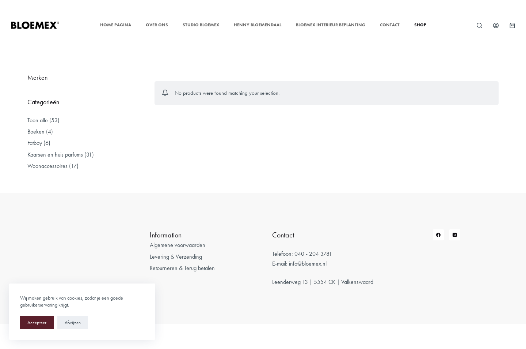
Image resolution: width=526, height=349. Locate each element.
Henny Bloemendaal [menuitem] (257, 25)
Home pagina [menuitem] (115, 25)
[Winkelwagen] (512, 25)
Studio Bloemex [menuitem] (201, 25)
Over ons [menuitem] (157, 25)
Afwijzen (73, 322)
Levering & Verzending (176, 256)
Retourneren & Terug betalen (182, 268)
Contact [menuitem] (390, 25)
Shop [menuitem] (420, 25)
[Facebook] (438, 234)
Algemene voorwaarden (177, 245)
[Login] (496, 25)
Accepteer (36, 322)
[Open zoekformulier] (479, 25)
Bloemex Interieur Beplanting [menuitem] (330, 25)
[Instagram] (454, 234)
